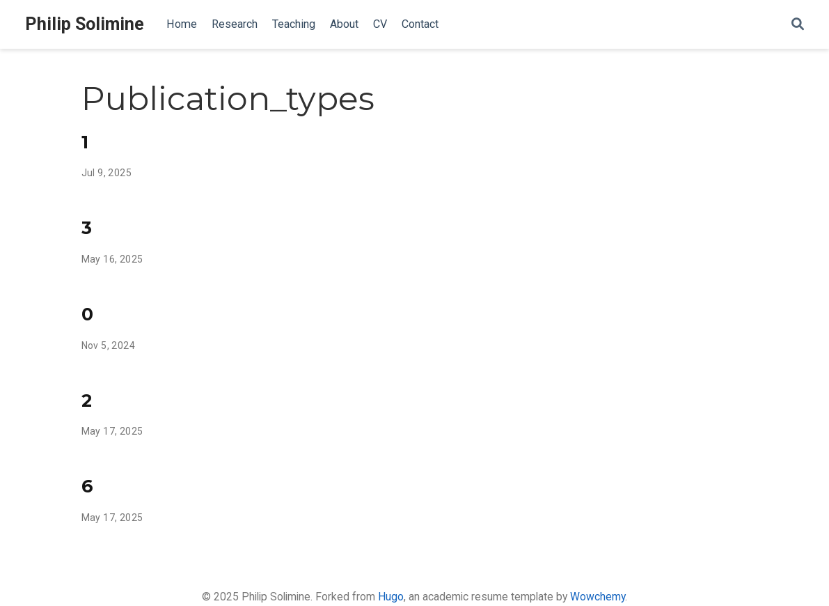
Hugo (391, 596)
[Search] (797, 25)
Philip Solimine (84, 24)
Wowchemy (597, 596)
